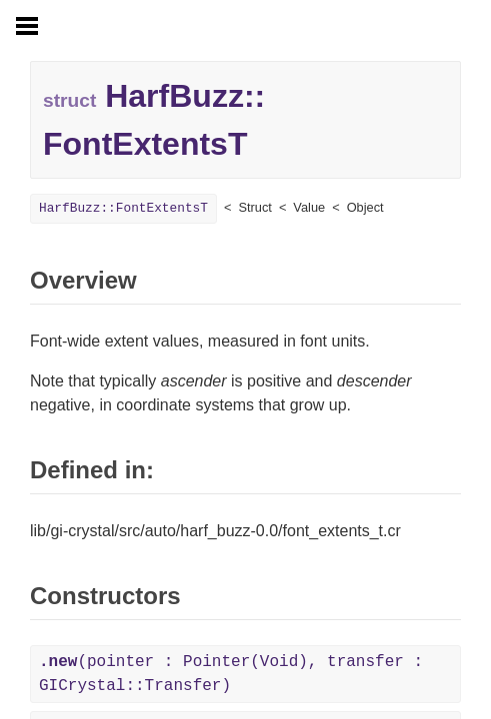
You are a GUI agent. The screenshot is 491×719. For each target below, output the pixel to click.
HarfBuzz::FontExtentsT (123, 208)
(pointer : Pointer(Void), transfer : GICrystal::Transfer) (231, 674)
